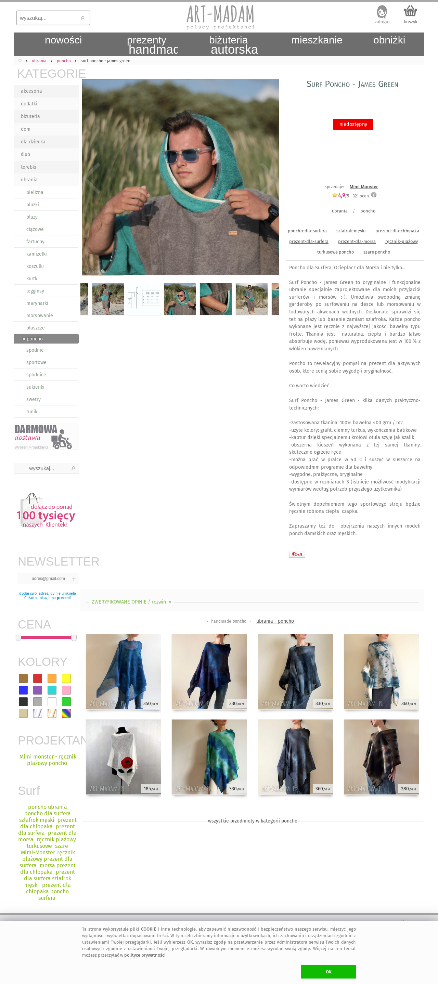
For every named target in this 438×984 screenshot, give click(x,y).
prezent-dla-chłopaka (397, 230)
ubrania (29, 180)
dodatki (29, 104)
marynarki (37, 303)
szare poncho (376, 252)
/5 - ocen (350, 196)
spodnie (35, 350)
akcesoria (31, 91)
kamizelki (36, 254)
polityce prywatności (145, 955)
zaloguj (382, 21)
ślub (25, 154)
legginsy (35, 291)
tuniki (32, 412)
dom (25, 129)
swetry (33, 399)
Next (268, 178)
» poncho (33, 339)
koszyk (410, 21)
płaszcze (35, 328)
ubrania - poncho (275, 621)
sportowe (36, 362)
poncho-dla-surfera (307, 230)
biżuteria (30, 116)
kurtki (32, 279)
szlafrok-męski (351, 230)
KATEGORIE (48, 73)
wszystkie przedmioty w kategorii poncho (252, 821)
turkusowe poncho (335, 252)
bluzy (32, 217)
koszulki (35, 266)
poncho (367, 210)
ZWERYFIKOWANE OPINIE (132, 602)
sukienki (35, 387)
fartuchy (35, 242)
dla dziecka (33, 142)
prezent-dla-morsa (357, 241)
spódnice (36, 375)
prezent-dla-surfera (308, 241)
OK (329, 971)
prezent (63, 598)
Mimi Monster (364, 186)
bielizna (34, 192)
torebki (28, 167)
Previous (91, 178)
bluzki (32, 205)
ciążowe (35, 229)
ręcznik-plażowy (401, 241)
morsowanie (39, 316)
